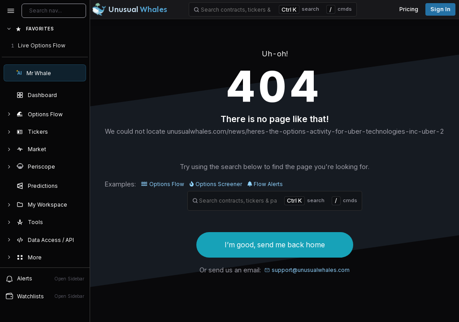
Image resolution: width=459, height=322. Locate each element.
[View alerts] (45, 278)
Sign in (440, 9)
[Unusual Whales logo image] (129, 9)
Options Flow (162, 184)
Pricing (408, 9)
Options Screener (216, 184)
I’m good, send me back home (275, 244)
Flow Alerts (265, 184)
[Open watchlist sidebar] (45, 296)
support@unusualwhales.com (307, 270)
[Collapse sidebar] (11, 11)
